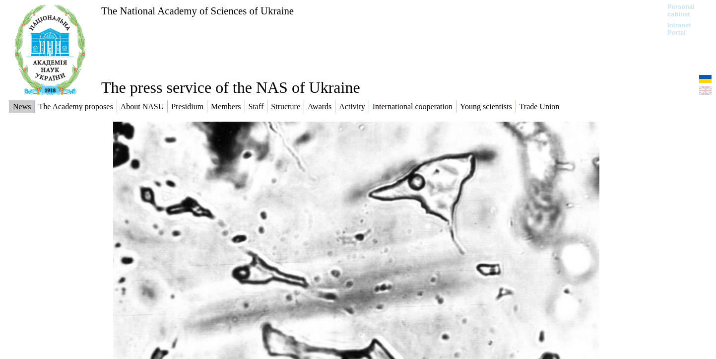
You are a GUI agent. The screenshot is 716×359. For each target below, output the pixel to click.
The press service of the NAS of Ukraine (230, 87)
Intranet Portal (679, 28)
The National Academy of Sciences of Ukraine (197, 10)
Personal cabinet (681, 10)
